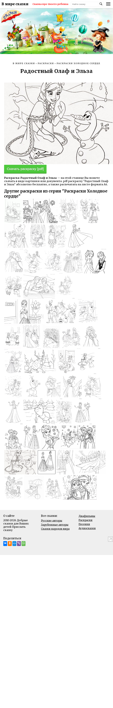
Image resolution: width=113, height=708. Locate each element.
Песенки (84, 524)
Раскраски (85, 520)
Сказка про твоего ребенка (50, 4)
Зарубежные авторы (54, 524)
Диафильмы (87, 516)
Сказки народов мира (55, 528)
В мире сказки (15, 4)
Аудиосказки (87, 528)
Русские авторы (51, 520)
